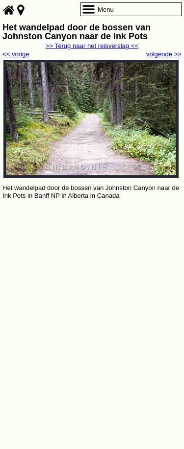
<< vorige (15, 54)
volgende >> (164, 54)
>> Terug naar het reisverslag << (92, 45)
